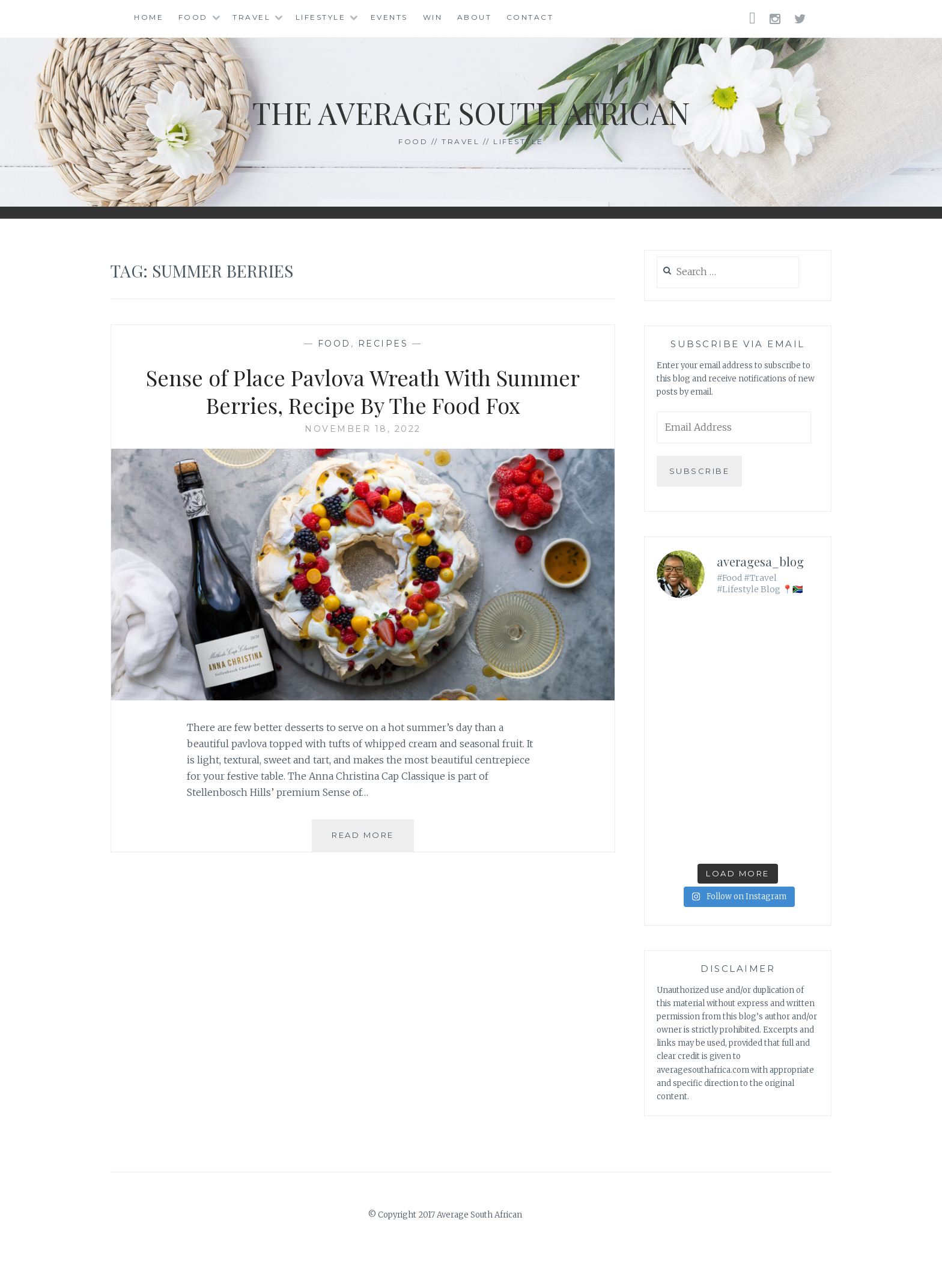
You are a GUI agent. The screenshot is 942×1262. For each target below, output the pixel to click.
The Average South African (471, 113)
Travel (251, 17)
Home (148, 17)
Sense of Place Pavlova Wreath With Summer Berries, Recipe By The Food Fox (363, 391)
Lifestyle (321, 17)
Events (389, 17)
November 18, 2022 (363, 428)
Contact (530, 17)
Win (433, 17)
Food (193, 17)
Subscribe (699, 471)
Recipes (383, 343)
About (474, 17)
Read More (373, 840)
